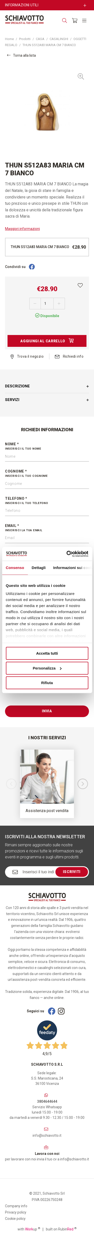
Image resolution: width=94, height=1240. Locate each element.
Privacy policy (15, 1212)
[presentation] (43, 696)
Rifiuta (47, 683)
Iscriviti (71, 872)
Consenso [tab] (15, 567)
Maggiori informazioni (22, 229)
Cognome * (47, 473)
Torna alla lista (21, 55)
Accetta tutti (47, 653)
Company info (16, 1206)
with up (29, 1229)
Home (9, 39)
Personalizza (47, 668)
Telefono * (47, 501)
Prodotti (25, 39)
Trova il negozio (27, 356)
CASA (40, 39)
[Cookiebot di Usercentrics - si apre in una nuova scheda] (67, 554)
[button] (82, 784)
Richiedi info (69, 356)
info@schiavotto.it (47, 1135)
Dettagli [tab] (39, 567)
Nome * (47, 446)
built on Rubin (61, 1229)
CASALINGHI (59, 39)
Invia (47, 711)
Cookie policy (15, 1219)
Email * (47, 528)
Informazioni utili (21, 5)
